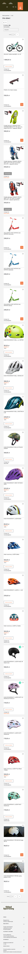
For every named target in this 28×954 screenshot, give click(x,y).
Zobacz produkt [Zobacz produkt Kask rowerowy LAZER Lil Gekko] (8, 638)
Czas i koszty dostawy (8, 936)
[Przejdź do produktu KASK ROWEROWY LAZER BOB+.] (14, 510)
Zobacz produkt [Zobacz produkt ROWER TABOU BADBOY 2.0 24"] (8, 66)
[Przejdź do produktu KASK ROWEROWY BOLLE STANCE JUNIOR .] (14, 438)
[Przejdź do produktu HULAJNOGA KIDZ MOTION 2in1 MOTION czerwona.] (14, 224)
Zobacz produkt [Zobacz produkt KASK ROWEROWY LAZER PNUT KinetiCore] (8, 816)
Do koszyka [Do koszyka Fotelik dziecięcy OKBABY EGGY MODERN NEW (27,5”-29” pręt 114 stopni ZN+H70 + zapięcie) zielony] (21, 140)
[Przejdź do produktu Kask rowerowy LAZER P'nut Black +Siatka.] (14, 760)
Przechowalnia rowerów (9, 949)
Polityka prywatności (8, 942)
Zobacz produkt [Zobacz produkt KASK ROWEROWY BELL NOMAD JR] (8, 388)
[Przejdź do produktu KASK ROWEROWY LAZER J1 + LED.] (14, 581)
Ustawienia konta (7, 928)
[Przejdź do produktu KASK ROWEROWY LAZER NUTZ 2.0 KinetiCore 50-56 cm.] (14, 688)
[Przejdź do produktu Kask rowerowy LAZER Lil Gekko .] (14, 617)
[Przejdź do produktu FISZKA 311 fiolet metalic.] (14, 81)
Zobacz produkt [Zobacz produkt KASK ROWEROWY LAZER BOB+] (8, 530)
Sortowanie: (7, 27)
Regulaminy (6, 920)
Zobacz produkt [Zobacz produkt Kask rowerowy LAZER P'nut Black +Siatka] (8, 781)
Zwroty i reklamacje (8, 921)
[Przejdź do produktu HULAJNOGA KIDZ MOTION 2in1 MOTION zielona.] (14, 295)
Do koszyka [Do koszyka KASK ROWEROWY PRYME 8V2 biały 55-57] (21, 854)
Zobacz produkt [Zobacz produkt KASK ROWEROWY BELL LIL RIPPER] (8, 352)
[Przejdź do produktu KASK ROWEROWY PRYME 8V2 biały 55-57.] (14, 831)
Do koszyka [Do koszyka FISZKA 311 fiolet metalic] (21, 104)
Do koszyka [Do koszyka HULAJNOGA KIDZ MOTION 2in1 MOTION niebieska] (21, 283)
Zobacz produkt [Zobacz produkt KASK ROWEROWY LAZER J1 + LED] (8, 602)
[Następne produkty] (15, 896)
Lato (12, 15)
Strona (10, 34)
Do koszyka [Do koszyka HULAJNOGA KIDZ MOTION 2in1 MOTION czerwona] (21, 247)
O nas (4, 944)
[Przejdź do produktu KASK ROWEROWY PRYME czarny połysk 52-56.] (14, 867)
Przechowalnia (7, 929)
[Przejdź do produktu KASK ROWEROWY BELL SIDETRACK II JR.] (14, 403)
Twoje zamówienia (8, 926)
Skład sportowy (5, 15)
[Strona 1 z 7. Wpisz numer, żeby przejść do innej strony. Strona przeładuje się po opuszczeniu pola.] (12, 34)
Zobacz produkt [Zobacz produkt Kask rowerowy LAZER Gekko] (8, 566)
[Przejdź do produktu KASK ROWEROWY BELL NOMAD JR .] (14, 367)
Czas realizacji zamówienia (10, 937)
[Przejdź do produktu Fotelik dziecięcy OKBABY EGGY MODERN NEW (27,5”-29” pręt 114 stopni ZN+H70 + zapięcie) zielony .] (14, 117)
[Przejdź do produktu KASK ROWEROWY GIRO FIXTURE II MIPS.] (14, 474)
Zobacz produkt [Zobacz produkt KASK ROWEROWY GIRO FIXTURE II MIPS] (8, 495)
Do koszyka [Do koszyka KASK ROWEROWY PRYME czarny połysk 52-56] (21, 890)
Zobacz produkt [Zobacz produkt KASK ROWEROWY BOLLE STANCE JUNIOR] (8, 459)
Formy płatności (7, 934)
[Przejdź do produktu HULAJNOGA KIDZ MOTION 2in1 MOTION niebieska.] (14, 260)
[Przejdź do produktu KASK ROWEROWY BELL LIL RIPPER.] (14, 331)
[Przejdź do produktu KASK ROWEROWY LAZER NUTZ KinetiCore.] (14, 724)
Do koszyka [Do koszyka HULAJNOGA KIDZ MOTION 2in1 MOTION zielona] (21, 318)
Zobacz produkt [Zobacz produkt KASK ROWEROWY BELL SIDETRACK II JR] (8, 423)
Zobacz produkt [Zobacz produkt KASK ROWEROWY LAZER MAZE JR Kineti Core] (8, 673)
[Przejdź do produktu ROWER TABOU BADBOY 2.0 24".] (14, 45)
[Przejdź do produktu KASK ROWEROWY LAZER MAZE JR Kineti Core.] (14, 653)
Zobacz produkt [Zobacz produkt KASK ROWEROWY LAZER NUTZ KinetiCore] (8, 745)
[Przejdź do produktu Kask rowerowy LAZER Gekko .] (14, 545)
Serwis (5, 950)
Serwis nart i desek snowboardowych (12, 952)
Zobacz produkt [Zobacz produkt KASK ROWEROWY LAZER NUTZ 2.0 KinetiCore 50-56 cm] (8, 709)
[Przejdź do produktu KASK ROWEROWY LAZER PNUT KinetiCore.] (14, 795)
